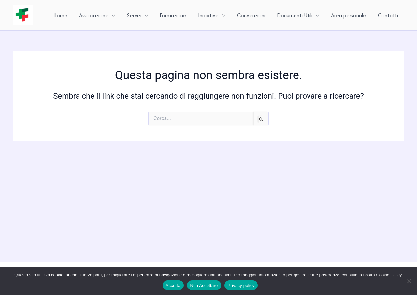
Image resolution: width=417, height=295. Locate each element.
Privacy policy (241, 285)
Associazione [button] (97, 15)
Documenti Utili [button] (298, 15)
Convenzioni (251, 15)
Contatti (388, 15)
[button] (111, 15)
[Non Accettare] (409, 281)
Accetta (173, 285)
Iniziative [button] (211, 15)
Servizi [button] (137, 15)
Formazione (173, 15)
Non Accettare (204, 285)
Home (60, 15)
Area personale (348, 15)
